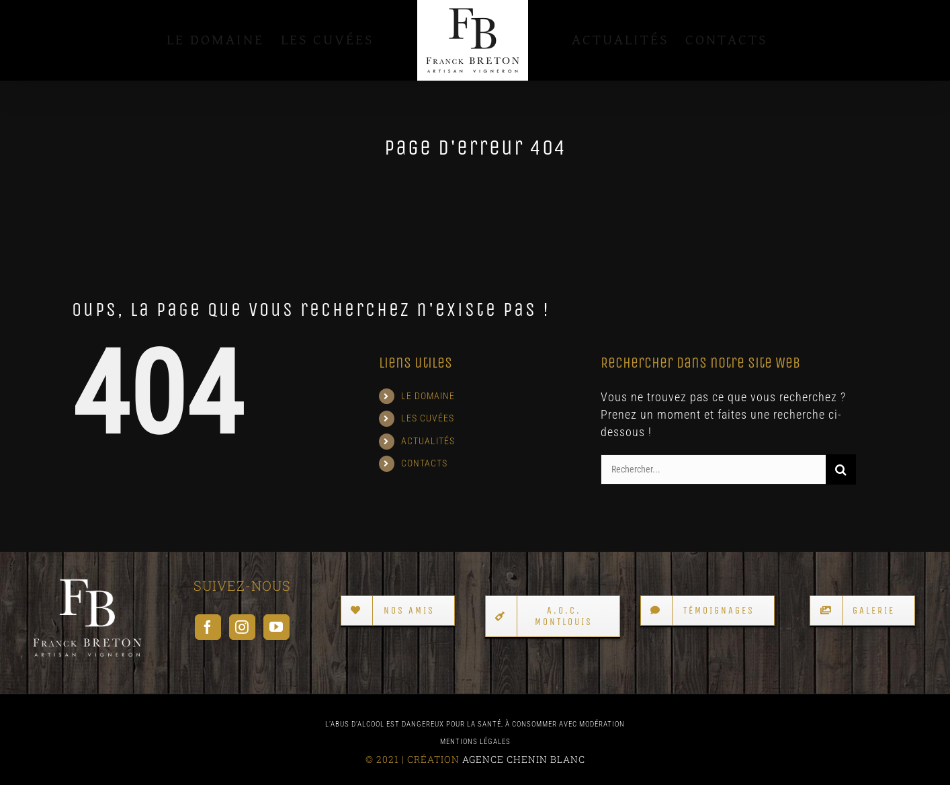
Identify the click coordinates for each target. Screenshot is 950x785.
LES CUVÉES (427, 418)
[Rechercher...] (713, 469)
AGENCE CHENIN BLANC (523, 759)
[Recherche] (841, 469)
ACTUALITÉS (428, 441)
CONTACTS (424, 463)
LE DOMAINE (428, 395)
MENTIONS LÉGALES (475, 741)
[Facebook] (208, 627)
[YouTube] (276, 627)
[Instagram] (242, 627)
